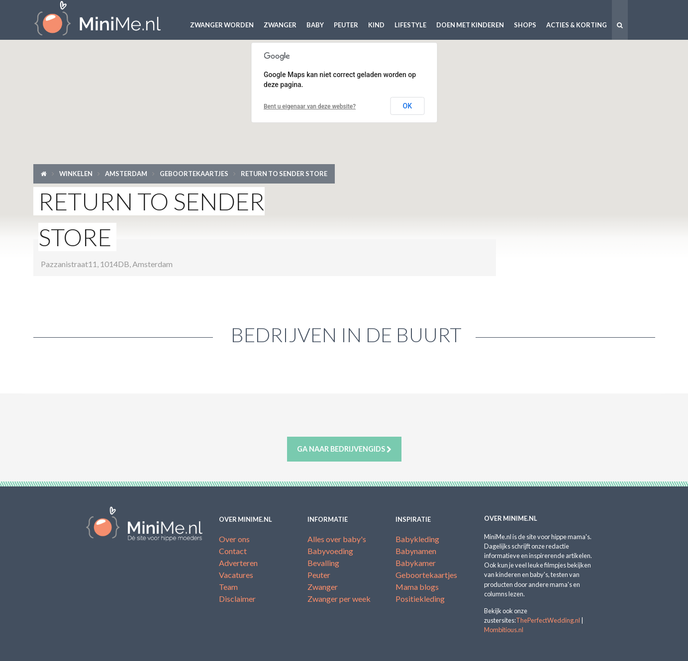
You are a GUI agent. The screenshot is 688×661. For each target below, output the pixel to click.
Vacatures (236, 574)
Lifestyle (410, 25)
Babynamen (415, 551)
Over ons (234, 539)
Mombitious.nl (503, 630)
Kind (376, 25)
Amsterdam (126, 174)
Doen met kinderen (470, 25)
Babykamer (415, 562)
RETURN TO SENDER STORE (284, 174)
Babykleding (417, 539)
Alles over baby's (336, 539)
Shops (525, 25)
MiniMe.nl (105, 20)
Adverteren (238, 562)
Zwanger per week (339, 598)
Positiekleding (420, 598)
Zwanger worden (222, 25)
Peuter (346, 25)
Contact (233, 551)
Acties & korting (576, 25)
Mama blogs (417, 586)
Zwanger (280, 25)
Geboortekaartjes (194, 174)
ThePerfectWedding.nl (548, 620)
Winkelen (76, 174)
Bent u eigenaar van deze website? (310, 106)
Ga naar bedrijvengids (344, 449)
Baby (315, 25)
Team (228, 586)
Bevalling (323, 562)
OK (407, 106)
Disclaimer (237, 598)
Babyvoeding (330, 551)
